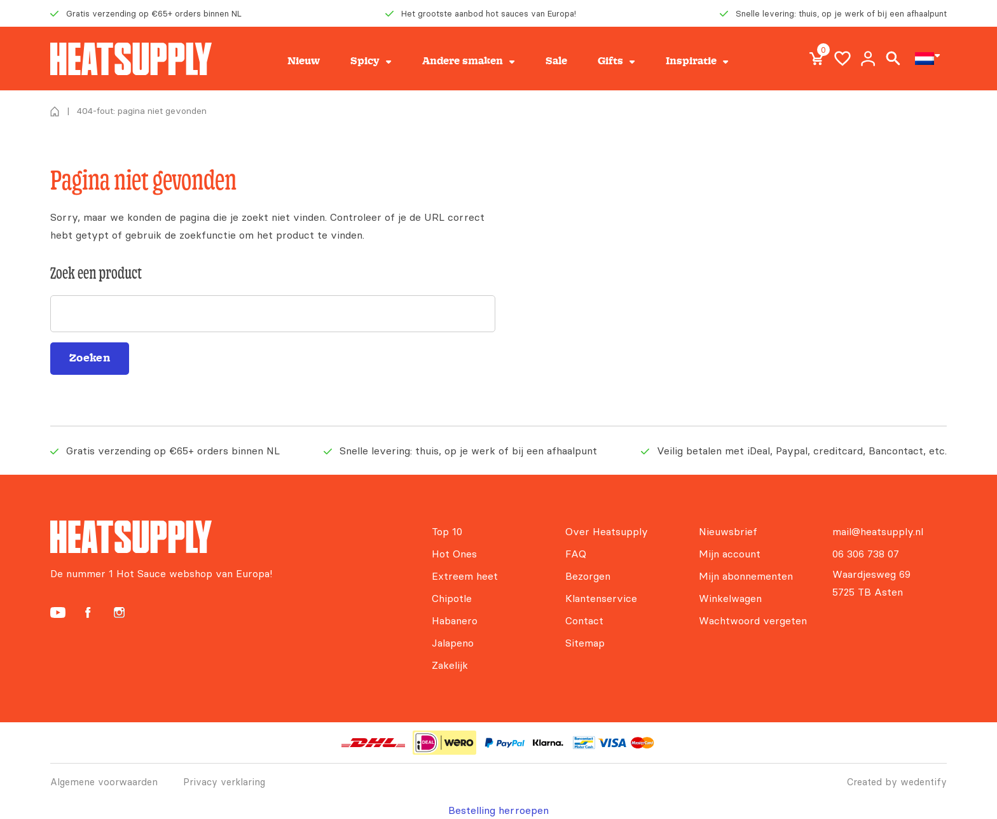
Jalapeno (453, 642)
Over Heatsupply (606, 531)
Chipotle (452, 598)
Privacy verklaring (224, 782)
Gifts (610, 61)
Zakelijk (450, 665)
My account (868, 58)
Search (893, 58)
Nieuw (303, 61)
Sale (556, 61)
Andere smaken (462, 61)
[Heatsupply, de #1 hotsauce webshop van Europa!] (131, 59)
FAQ (575, 553)
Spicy (365, 61)
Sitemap (585, 642)
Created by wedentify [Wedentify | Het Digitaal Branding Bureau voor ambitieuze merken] (897, 782)
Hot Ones (454, 553)
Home (54, 111)
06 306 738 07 (865, 553)
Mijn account (729, 553)
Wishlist (842, 58)
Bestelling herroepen (498, 810)
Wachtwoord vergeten (753, 620)
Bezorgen (587, 576)
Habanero (455, 620)
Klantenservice (601, 598)
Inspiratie (691, 61)
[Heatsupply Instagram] (119, 612)
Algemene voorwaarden (104, 782)
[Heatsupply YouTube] (57, 612)
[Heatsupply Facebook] (87, 612)
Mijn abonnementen (746, 576)
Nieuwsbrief (728, 531)
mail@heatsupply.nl (877, 531)
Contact (584, 620)
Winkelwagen (730, 598)
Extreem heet (465, 576)
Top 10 (447, 531)
